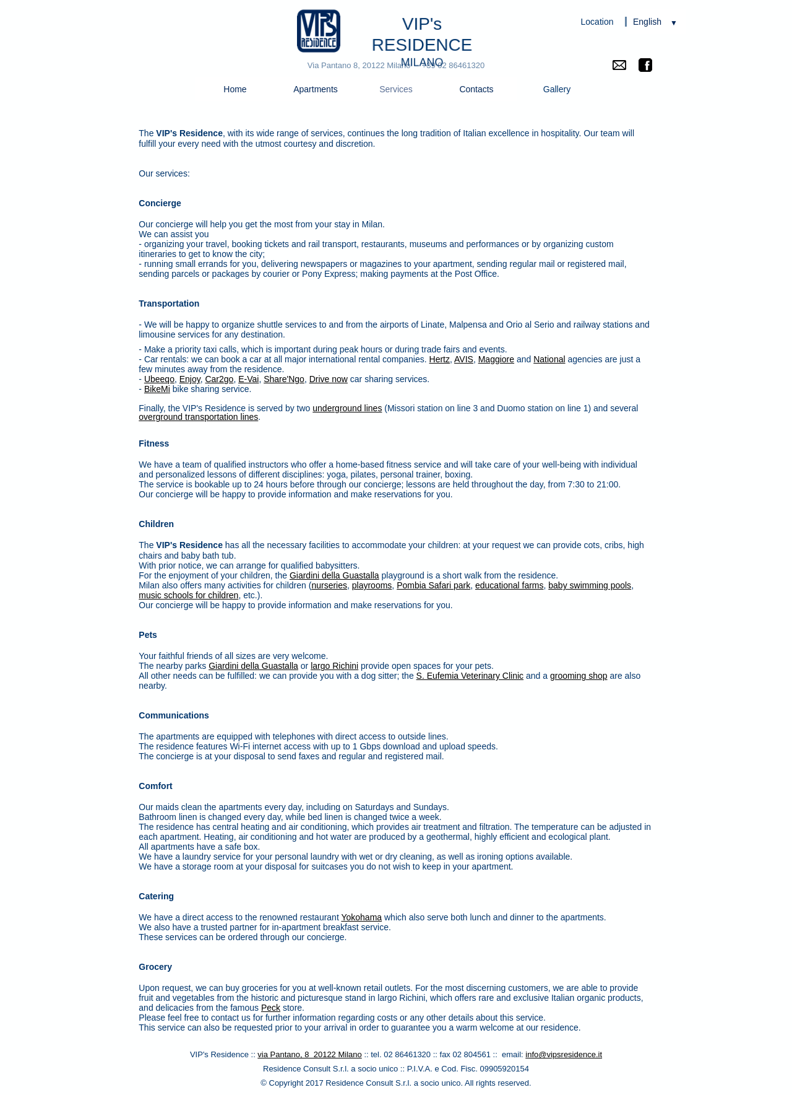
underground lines (347, 408)
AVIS (463, 359)
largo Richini (334, 666)
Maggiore (496, 359)
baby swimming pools (589, 585)
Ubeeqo (159, 379)
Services (396, 89)
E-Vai (248, 379)
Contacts (476, 89)
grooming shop (579, 676)
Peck (270, 1008)
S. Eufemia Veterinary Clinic (470, 676)
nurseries (329, 585)
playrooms (372, 585)
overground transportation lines (198, 417)
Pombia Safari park (433, 585)
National (549, 359)
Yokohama (361, 917)
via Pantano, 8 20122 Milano (309, 1054)
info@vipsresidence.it (563, 1054)
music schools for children (188, 595)
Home (234, 89)
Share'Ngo (284, 379)
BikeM (156, 389)
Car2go (219, 379)
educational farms (509, 585)
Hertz (439, 359)
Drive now (328, 379)
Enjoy (189, 379)
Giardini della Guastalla (334, 575)
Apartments (315, 89)
